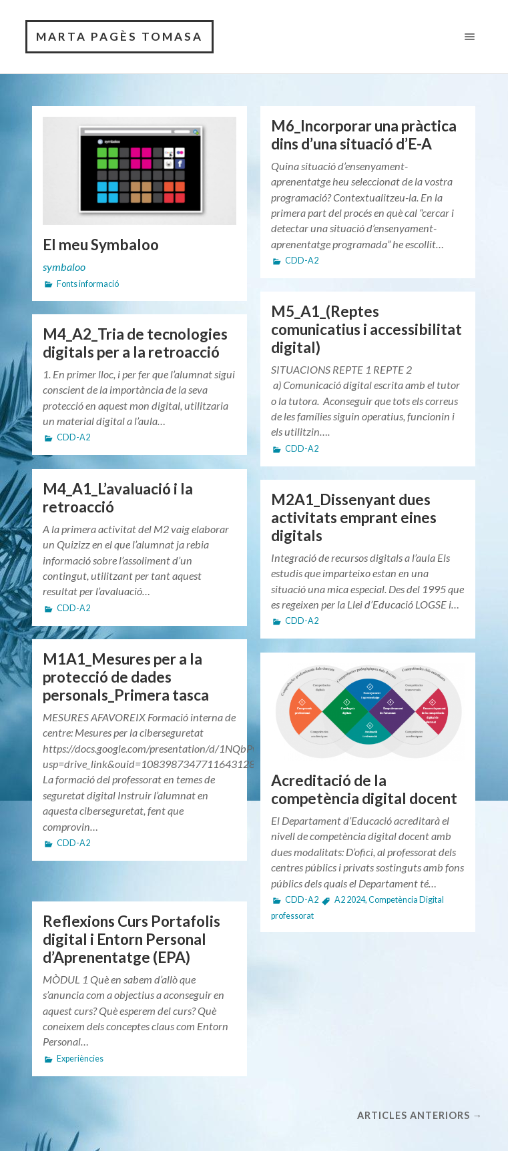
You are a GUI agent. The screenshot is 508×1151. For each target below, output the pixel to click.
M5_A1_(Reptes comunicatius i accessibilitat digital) (366, 329)
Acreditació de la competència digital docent (364, 789)
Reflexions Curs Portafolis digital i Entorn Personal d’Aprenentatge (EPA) (131, 939)
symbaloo (64, 266)
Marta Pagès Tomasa (119, 36)
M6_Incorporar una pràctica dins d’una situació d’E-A (364, 135)
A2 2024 (349, 900)
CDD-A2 (301, 261)
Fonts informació (88, 284)
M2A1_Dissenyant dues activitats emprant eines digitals (354, 517)
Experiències (80, 1059)
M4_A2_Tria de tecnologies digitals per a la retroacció (135, 343)
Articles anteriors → (420, 1115)
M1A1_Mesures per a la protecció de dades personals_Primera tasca (126, 677)
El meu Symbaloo (101, 245)
